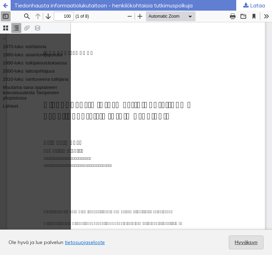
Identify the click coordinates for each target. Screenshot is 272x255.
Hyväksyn (246, 242)
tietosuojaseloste (85, 242)
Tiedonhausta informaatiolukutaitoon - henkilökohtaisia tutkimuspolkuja (103, 5)
